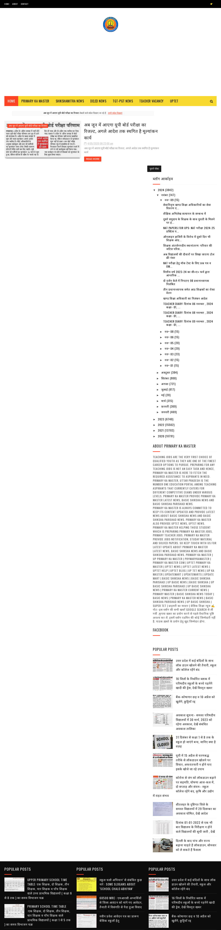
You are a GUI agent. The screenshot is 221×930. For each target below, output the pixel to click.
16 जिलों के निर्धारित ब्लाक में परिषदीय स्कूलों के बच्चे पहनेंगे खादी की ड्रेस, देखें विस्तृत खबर (194, 617)
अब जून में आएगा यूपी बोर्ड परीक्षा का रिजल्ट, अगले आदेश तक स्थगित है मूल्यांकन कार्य (100, 128)
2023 (161, 353)
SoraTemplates (23, 924)
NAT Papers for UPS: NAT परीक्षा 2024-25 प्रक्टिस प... (189, 163)
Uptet (174, 101)
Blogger (52, 924)
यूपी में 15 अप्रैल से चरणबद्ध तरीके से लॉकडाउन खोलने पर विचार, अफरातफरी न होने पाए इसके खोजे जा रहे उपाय (194, 696)
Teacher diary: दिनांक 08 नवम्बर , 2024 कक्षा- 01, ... (188, 248)
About (15, 3)
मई (163, 329)
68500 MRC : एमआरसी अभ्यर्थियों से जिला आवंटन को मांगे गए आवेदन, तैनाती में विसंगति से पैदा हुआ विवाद (48, 888)
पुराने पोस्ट (138, 165)
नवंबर (165, 128)
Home (6, 3)
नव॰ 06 (169, 271)
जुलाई (165, 323)
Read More (71, 149)
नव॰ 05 (169, 276)
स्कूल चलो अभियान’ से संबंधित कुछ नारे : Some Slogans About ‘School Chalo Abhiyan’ (48, 870)
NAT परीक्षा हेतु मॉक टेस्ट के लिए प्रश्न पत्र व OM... (187, 198)
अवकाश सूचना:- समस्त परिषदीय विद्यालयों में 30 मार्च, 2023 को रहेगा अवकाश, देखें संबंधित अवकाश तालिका (195, 656)
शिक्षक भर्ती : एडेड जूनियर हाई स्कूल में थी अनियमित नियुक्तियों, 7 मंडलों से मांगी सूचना (122, 871)
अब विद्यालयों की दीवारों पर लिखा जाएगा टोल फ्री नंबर (188, 190)
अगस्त (165, 317)
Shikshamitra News (70, 101)
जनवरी (165, 346)
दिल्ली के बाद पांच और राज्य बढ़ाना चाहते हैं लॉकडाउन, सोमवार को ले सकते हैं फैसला (196, 778)
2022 (161, 358)
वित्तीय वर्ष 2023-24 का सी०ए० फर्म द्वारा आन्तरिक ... (186, 207)
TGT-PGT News (123, 101)
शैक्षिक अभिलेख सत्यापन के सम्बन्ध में (184, 147)
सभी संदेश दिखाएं (107, 113)
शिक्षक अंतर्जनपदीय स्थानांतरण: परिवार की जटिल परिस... (187, 181)
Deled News (98, 101)
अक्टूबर (166, 306)
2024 (161, 124)
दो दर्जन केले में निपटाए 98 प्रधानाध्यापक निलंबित (186, 216)
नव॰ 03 (169, 288)
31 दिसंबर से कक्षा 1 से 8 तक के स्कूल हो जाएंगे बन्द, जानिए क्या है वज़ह (196, 675)
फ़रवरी (165, 340)
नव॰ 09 (169, 133)
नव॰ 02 (169, 293)
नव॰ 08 (169, 265)
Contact (24, 3)
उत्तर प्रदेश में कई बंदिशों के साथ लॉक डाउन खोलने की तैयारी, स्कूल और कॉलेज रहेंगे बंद (196, 598)
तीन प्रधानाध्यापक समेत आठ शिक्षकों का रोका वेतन (189, 225)
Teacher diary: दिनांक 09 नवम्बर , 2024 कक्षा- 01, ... (188, 257)
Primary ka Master (35, 101)
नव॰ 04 (169, 282)
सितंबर (165, 312)
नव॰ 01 (169, 299)
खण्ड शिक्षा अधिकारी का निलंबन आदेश (185, 232)
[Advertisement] (110, 63)
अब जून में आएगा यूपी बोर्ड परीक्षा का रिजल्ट (28, 126)
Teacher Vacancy (151, 101)
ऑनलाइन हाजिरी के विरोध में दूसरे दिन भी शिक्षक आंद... (187, 172)
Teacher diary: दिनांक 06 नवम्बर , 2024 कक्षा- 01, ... (188, 239)
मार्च (164, 334)
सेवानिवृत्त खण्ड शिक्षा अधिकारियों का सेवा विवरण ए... (187, 140)
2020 (161, 370)
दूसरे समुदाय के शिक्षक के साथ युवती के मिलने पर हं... (189, 154)
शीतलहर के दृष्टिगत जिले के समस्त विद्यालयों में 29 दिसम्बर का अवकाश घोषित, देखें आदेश (196, 742)
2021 (161, 364)
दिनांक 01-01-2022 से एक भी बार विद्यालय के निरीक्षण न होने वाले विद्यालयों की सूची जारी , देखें (195, 760)
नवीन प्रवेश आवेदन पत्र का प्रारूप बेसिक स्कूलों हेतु (119, 851)
